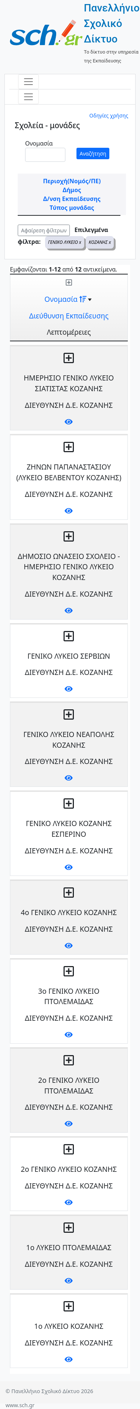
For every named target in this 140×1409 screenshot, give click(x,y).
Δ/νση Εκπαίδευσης (71, 199)
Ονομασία (39, 143)
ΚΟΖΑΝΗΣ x (100, 242)
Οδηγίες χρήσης (108, 115)
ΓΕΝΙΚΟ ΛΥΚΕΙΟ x (64, 242)
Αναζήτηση (93, 153)
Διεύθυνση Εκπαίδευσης (69, 316)
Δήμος (72, 190)
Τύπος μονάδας (71, 208)
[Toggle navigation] (28, 81)
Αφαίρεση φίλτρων (43, 230)
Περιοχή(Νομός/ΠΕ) (71, 181)
